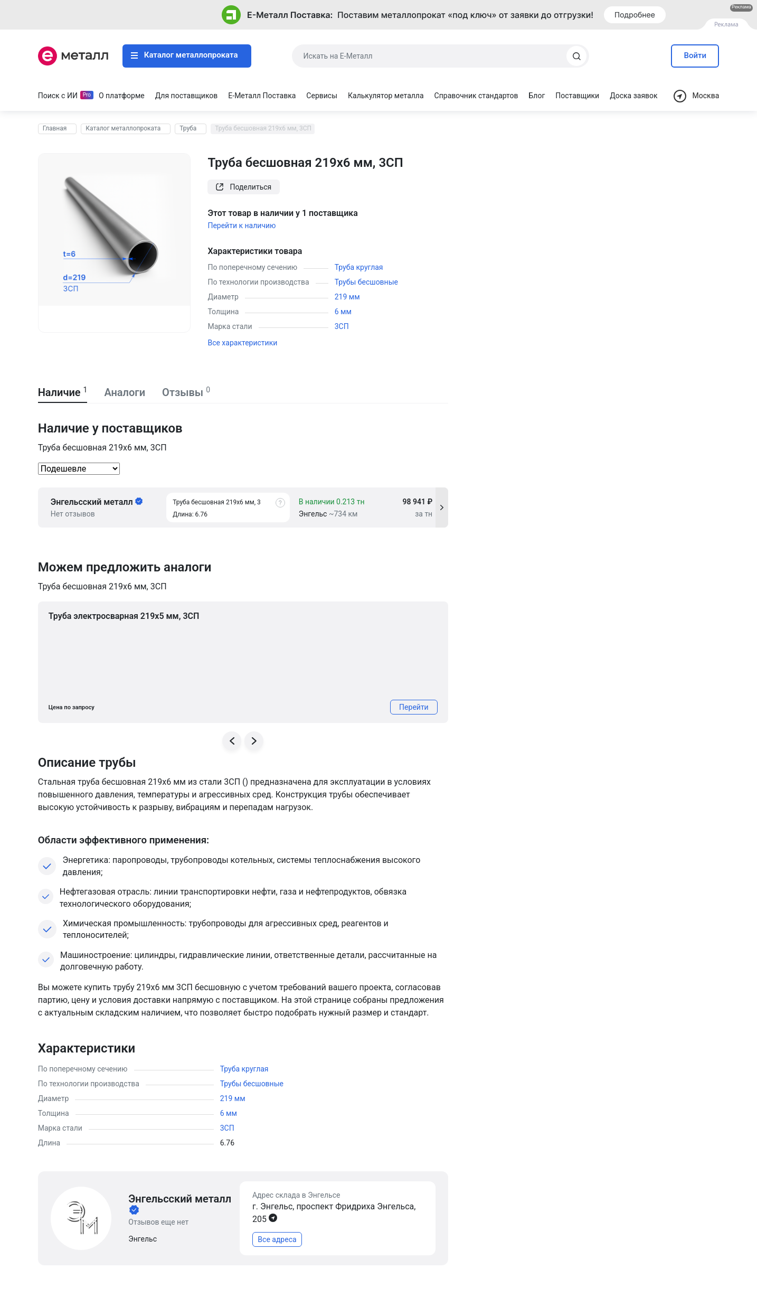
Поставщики (577, 95)
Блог (537, 95)
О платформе (122, 95)
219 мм (347, 297)
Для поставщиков (186, 95)
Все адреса (277, 1239)
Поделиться (243, 187)
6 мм (343, 311)
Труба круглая (359, 267)
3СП (342, 326)
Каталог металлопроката (184, 55)
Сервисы (321, 95)
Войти (695, 55)
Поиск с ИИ (58, 95)
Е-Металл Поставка (262, 95)
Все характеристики (242, 343)
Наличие (63, 392)
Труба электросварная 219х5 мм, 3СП (124, 616)
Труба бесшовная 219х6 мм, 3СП (263, 128)
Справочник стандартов (476, 95)
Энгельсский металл (97, 502)
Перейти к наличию (241, 225)
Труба (187, 128)
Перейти (414, 707)
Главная (55, 128)
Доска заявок (633, 95)
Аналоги (124, 392)
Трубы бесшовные (366, 282)
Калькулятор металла (386, 95)
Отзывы (186, 392)
